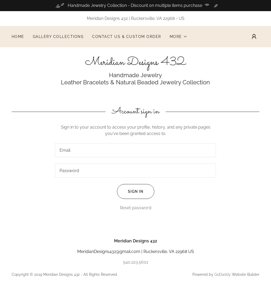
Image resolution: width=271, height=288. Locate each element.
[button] (178, 36)
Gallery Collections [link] (58, 36)
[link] (135, 63)
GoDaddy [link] (222, 274)
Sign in (130, 191)
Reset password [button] (135, 207)
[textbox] (135, 150)
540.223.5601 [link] (135, 262)
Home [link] (18, 36)
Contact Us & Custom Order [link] (126, 36)
